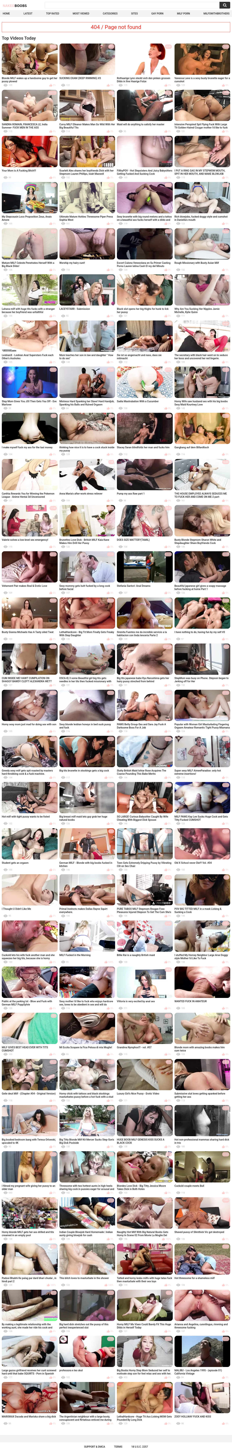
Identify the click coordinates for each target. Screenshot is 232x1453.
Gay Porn (157, 13)
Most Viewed (81, 13)
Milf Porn (183, 13)
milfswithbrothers (216, 13)
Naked (15, 5)
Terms (118, 1446)
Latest (28, 13)
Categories (110, 13)
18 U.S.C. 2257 (139, 1446)
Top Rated (52, 13)
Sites (134, 13)
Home (6, 13)
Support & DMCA (94, 1446)
